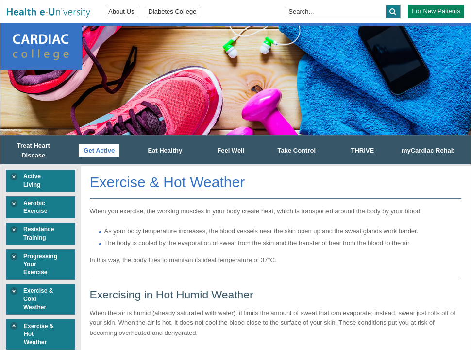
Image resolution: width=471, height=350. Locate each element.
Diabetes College (172, 11)
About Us (121, 11)
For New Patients (436, 11)
